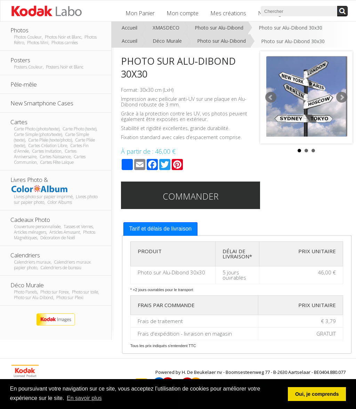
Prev (270, 97)
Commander (191, 196)
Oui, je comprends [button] (317, 394)
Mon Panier (140, 13)
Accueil (129, 27)
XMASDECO (166, 27)
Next (341, 97)
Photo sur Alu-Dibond (219, 27)
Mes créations (228, 13)
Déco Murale (167, 41)
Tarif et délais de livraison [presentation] (160, 229)
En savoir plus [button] (84, 398)
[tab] (160, 229)
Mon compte (183, 13)
